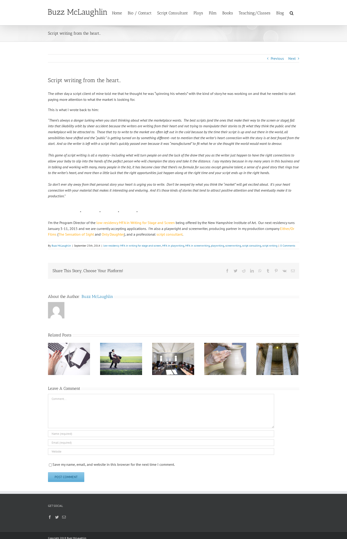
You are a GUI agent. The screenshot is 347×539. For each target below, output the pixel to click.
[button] (292, 12)
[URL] (161, 451)
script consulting (251, 245)
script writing (269, 245)
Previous (277, 58)
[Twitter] (57, 517)
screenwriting (233, 245)
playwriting (217, 245)
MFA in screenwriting (197, 245)
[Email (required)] (161, 442)
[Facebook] (50, 517)
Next (292, 58)
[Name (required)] (161, 433)
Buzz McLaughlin (61, 245)
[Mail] (64, 517)
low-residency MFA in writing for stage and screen (132, 245)
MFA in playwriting (173, 245)
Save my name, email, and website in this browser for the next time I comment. (114, 464)
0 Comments (287, 245)
